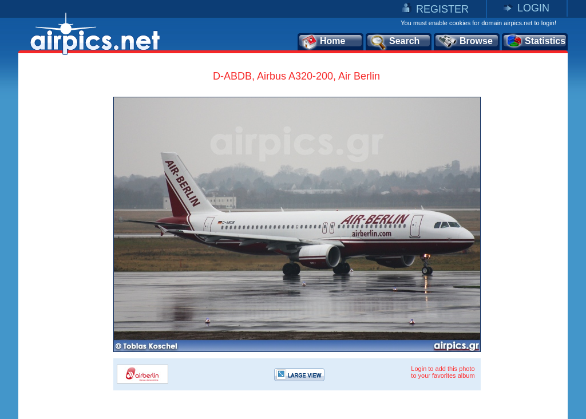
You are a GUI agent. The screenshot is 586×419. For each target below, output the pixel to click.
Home (323, 41)
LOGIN (533, 8)
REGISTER (442, 9)
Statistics (535, 41)
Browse (465, 41)
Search (394, 41)
